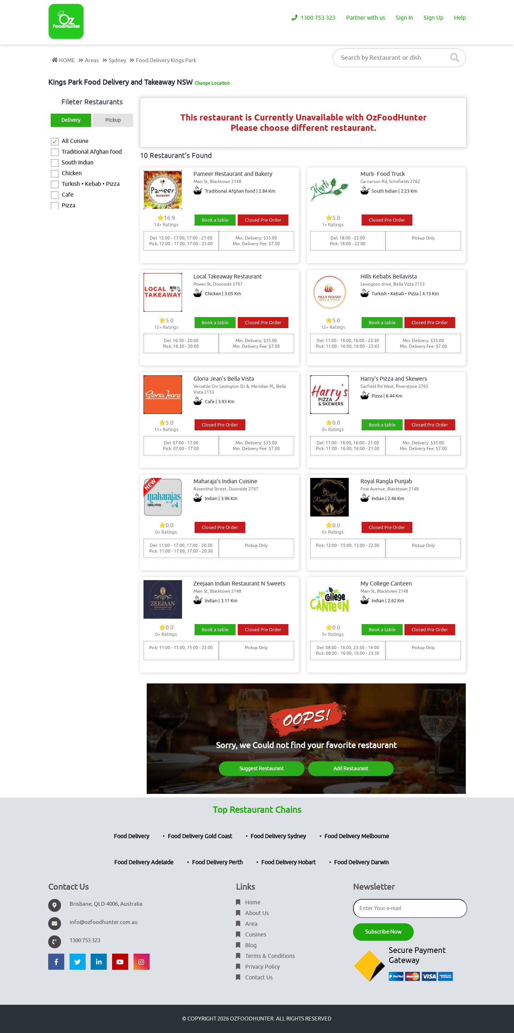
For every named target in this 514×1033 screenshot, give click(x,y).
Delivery (70, 120)
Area (246, 924)
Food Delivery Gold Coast (200, 836)
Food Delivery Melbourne (356, 836)
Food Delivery (131, 836)
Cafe (68, 194)
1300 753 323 (314, 17)
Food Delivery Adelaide (143, 862)
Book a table (215, 220)
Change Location (212, 83)
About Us (252, 913)
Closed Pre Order (263, 220)
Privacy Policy (258, 966)
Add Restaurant (350, 769)
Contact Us (254, 977)
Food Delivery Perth (217, 862)
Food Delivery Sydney (278, 836)
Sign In (404, 17)
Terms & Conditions (265, 956)
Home (248, 902)
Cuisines (251, 934)
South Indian (78, 162)
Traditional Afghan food (92, 151)
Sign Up (433, 17)
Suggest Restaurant (262, 769)
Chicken (72, 173)
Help (460, 17)
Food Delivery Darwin (361, 862)
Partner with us (365, 17)
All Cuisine (75, 141)
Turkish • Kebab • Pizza (91, 184)
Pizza (68, 205)
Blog (246, 945)
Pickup (113, 120)
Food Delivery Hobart (288, 862)
